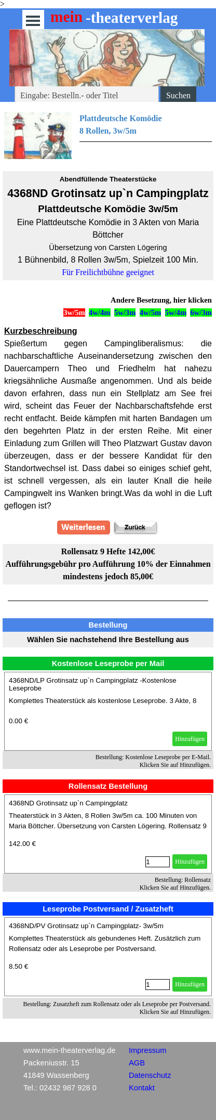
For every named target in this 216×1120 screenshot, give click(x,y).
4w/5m (150, 312)
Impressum (147, 1050)
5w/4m (176, 312)
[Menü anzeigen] (33, 20)
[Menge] (157, 861)
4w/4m (100, 312)
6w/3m (201, 312)
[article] (108, 711)
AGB (137, 1063)
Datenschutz (150, 1075)
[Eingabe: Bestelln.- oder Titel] (87, 95)
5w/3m (125, 312)
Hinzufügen (190, 739)
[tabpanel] (108, 135)
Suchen (178, 95)
